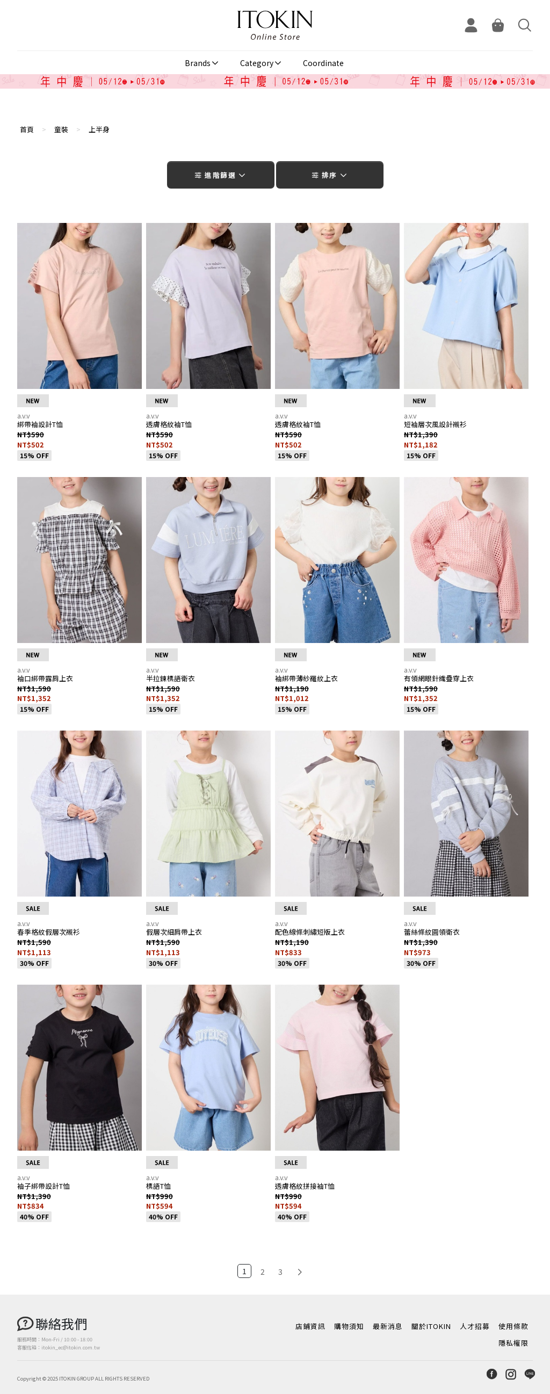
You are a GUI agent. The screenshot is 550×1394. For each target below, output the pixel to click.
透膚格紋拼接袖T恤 (305, 1186)
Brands (198, 62)
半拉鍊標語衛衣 (170, 678)
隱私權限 (513, 1343)
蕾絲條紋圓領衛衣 (432, 932)
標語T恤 (158, 1186)
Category (256, 62)
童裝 (61, 129)
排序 (330, 175)
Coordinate (323, 62)
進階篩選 (220, 175)
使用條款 (513, 1326)
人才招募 (475, 1326)
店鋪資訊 (310, 1326)
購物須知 (349, 1326)
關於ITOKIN (431, 1326)
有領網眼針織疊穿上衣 (439, 678)
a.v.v (23, 415)
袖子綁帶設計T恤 (43, 1186)
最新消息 (388, 1326)
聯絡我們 (61, 1323)
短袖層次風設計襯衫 (435, 424)
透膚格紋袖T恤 (169, 424)
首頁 (27, 129)
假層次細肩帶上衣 (174, 932)
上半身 (99, 129)
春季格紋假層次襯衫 (48, 932)
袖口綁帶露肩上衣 (45, 678)
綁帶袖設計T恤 (40, 424)
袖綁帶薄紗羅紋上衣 (306, 678)
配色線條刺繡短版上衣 (310, 932)
